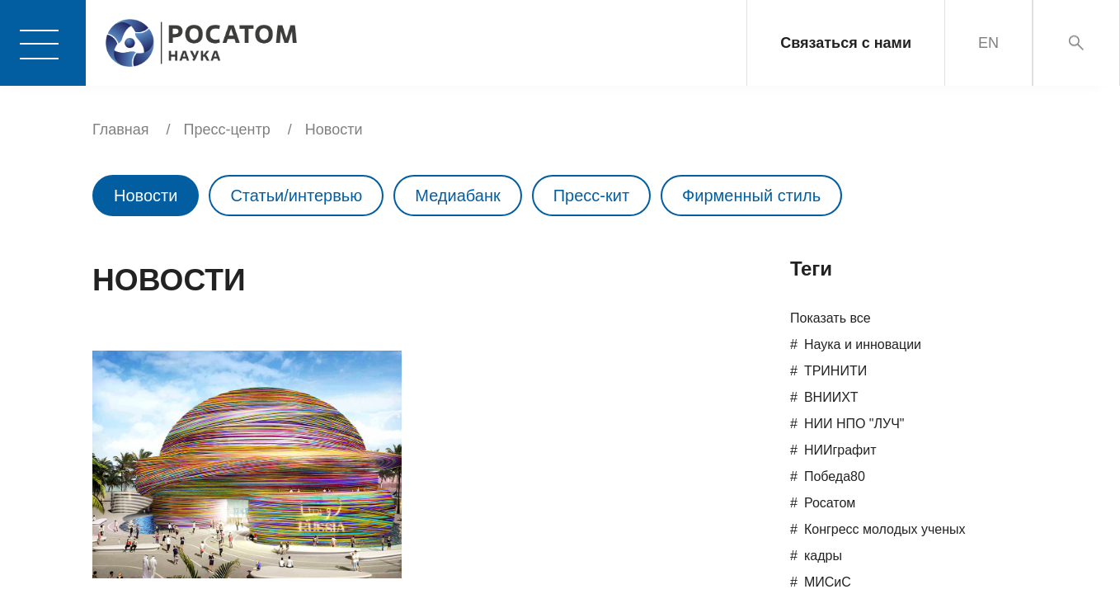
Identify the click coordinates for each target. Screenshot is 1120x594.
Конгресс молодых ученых (885, 529)
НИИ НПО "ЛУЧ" (854, 424)
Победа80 (834, 476)
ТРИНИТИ (835, 371)
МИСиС (827, 582)
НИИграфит (840, 450)
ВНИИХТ (831, 397)
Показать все (830, 318)
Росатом (829, 503)
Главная (120, 129)
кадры (823, 556)
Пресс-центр (227, 129)
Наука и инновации (862, 344)
